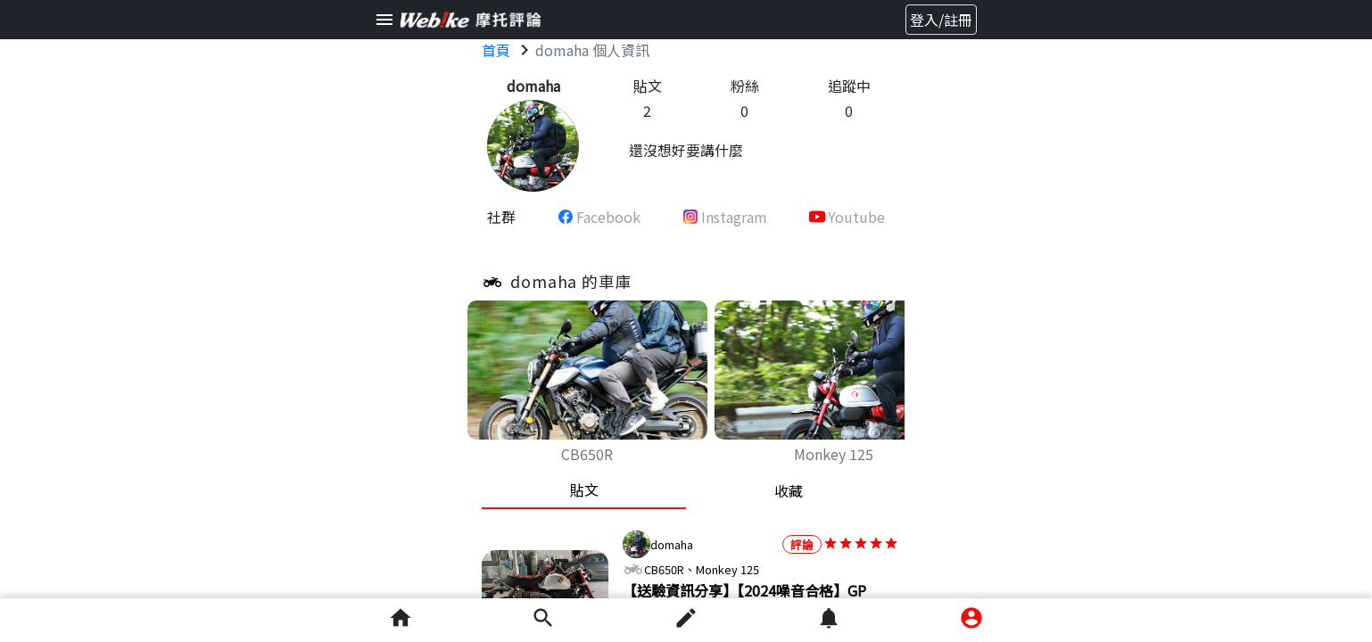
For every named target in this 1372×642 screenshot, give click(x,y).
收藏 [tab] (788, 490)
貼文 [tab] (584, 489)
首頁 (496, 50)
